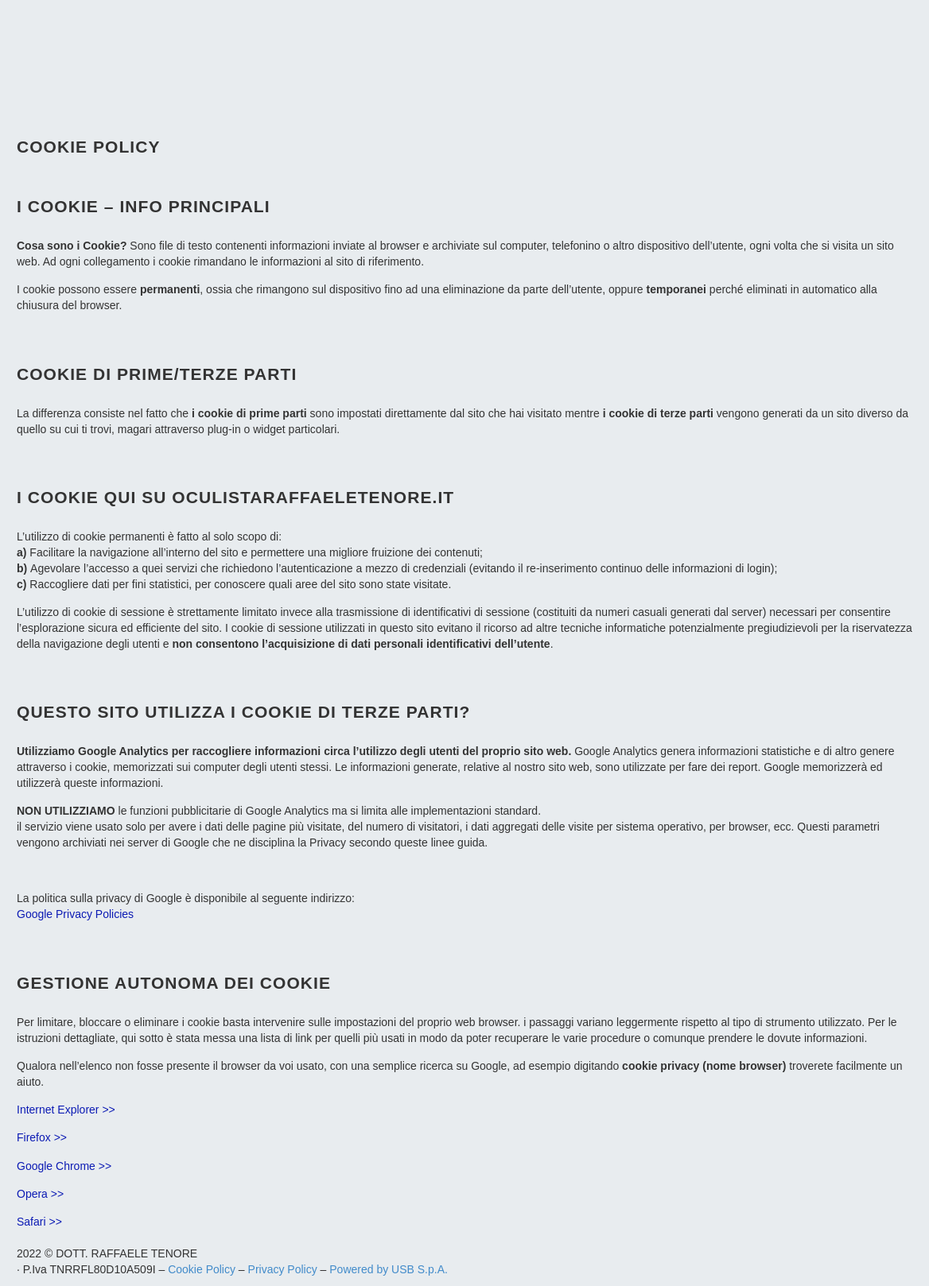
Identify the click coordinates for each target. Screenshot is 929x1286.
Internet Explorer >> (66, 1109)
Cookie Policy (201, 1269)
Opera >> (40, 1193)
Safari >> (39, 1221)
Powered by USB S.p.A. (388, 1269)
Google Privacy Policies (75, 914)
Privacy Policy (282, 1269)
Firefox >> (42, 1137)
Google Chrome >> (64, 1166)
